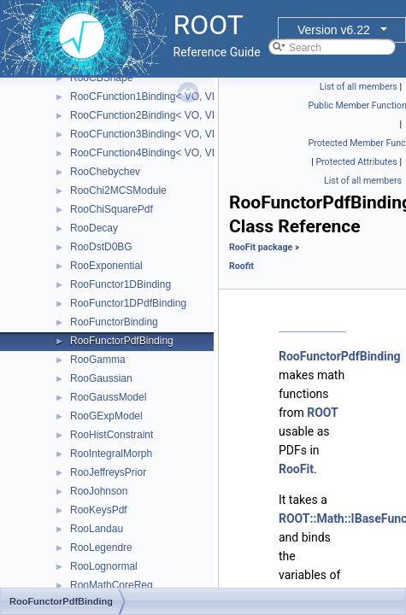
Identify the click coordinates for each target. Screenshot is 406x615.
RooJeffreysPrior (108, 472)
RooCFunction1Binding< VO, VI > (146, 96)
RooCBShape (101, 78)
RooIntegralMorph (111, 454)
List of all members (358, 86)
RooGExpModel (106, 416)
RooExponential (106, 266)
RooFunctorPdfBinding (122, 341)
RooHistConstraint (111, 435)
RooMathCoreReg (111, 585)
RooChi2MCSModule (118, 190)
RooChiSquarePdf (111, 209)
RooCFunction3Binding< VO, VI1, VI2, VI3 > (170, 134)
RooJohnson (98, 491)
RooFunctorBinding (114, 322)
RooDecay (94, 228)
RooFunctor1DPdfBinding (128, 303)
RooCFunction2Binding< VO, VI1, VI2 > (160, 115)
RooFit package (260, 247)
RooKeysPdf (98, 510)
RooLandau (96, 529)
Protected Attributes (356, 161)
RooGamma (98, 360)
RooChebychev (105, 172)
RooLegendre (101, 548)
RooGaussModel (108, 397)
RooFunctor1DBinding (120, 284)
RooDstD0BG (101, 247)
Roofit (241, 266)
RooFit (296, 469)
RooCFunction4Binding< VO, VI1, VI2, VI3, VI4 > (181, 153)
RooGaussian (101, 378)
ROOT (322, 412)
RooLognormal (104, 566)
